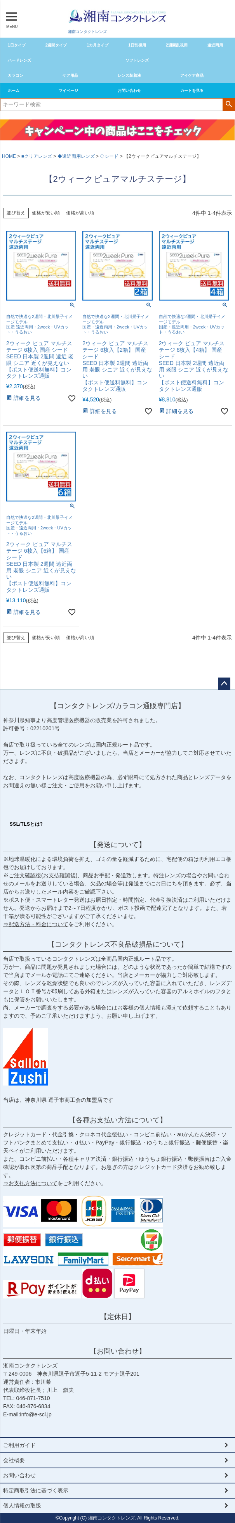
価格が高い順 (80, 213)
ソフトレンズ (137, 60)
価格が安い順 (46, 213)
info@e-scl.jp (36, 1414)
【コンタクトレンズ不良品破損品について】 (118, 944)
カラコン (15, 75)
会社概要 (14, 1460)
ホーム (13, 90)
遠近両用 (215, 45)
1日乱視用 (137, 45)
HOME (9, 156)
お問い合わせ (129, 90)
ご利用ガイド (19, 1445)
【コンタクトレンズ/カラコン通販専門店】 (117, 706)
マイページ (68, 90)
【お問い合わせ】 (118, 1351)
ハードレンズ (19, 60)
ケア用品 (70, 75)
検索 (229, 104)
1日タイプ (17, 45)
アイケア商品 (192, 75)
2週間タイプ (56, 45)
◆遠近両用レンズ (76, 156)
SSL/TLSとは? (26, 824)
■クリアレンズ (36, 156)
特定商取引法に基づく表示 (35, 1490)
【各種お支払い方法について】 (118, 1120)
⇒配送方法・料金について (35, 924)
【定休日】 (117, 1317)
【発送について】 (118, 845)
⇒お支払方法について (30, 1183)
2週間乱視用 (177, 45)
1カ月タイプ (98, 45)
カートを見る (192, 90)
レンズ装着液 (129, 75)
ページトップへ (224, 684)
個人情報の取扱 (22, 1505)
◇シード (109, 156)
